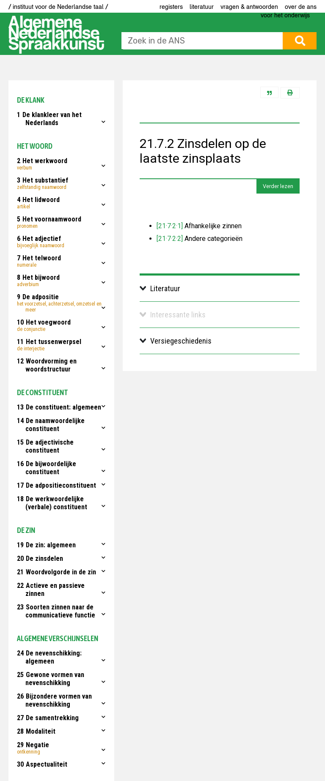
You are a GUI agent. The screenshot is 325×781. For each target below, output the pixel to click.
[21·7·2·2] (170, 239)
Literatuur (202, 7)
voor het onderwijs (285, 15)
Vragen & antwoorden (249, 7)
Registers (171, 7)
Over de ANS (301, 7)
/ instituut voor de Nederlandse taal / (58, 7)
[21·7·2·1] (170, 226)
